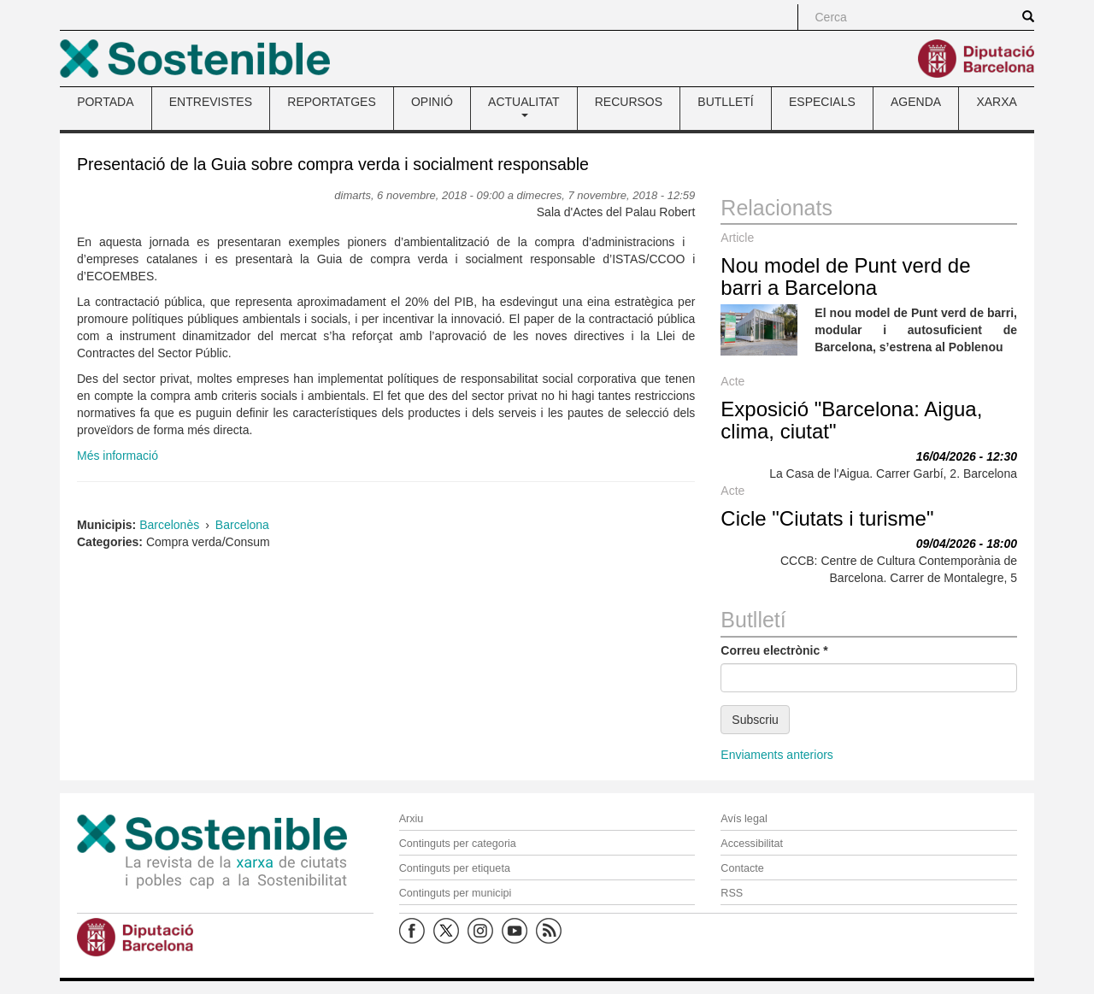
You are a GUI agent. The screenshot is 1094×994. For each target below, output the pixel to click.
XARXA (996, 102)
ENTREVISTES (210, 102)
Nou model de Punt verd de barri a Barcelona (845, 276)
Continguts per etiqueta (454, 868)
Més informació (117, 455)
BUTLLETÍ (725, 102)
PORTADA (105, 102)
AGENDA (916, 102)
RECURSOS (628, 102)
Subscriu (755, 719)
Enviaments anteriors (777, 755)
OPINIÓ (432, 102)
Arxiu (411, 819)
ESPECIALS (822, 102)
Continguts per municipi (455, 893)
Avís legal (744, 819)
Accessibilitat (752, 844)
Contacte (742, 868)
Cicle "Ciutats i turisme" (827, 518)
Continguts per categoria (457, 844)
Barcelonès (169, 525)
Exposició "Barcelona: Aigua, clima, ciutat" (851, 420)
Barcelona (242, 525)
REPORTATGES (331, 102)
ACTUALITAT (524, 106)
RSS (732, 893)
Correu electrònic (774, 650)
